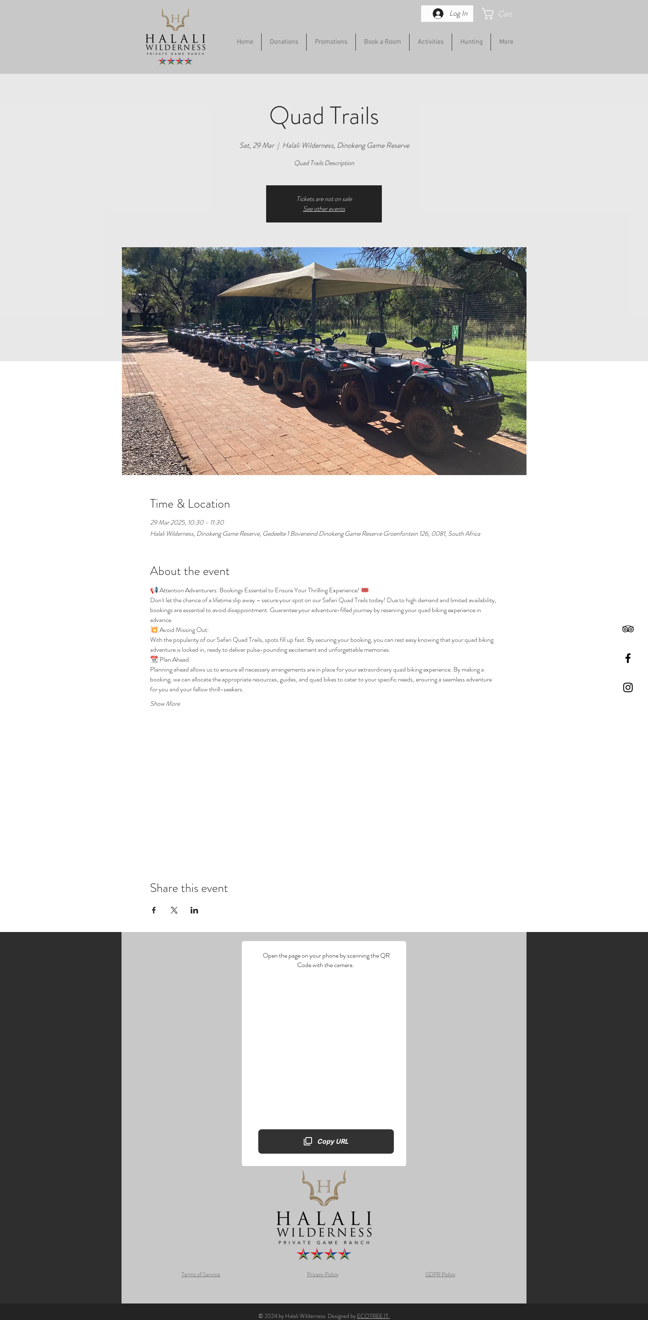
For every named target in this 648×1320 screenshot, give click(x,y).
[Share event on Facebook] (154, 910)
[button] (504, 13)
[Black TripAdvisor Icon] (628, 628)
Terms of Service (200, 1274)
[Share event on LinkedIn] (194, 910)
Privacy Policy (322, 1274)
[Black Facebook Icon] (628, 658)
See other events (324, 208)
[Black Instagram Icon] (628, 687)
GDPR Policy (440, 1274)
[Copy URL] (326, 1141)
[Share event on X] (174, 910)
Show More (165, 703)
